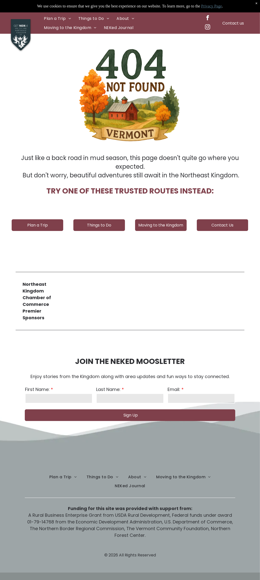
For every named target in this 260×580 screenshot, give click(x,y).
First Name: (37, 389)
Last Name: (108, 389)
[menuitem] (57, 18)
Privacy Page (211, 6)
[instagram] (207, 27)
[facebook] (207, 18)
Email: (174, 389)
